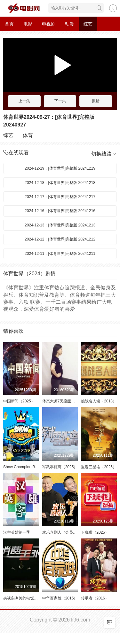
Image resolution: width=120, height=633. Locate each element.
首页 (9, 24)
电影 (27, 24)
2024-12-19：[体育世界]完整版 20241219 (60, 168)
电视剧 (48, 24)
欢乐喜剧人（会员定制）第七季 (69, 532)
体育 (28, 135)
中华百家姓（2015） (60, 598)
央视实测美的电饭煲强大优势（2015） (36, 598)
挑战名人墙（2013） (98, 401)
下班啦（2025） (95, 532)
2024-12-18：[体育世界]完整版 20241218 (60, 182)
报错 (96, 101)
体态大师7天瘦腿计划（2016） (68, 401)
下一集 (60, 101)
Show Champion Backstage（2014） (35, 467)
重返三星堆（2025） (98, 467)
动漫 (69, 24)
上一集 (24, 101)
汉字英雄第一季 (16, 532)
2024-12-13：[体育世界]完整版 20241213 (60, 225)
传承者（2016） (95, 598)
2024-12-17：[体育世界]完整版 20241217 (60, 196)
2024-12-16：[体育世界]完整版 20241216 (60, 211)
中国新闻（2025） (19, 401)
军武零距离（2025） (60, 467)
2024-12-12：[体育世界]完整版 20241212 (60, 239)
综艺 (88, 24)
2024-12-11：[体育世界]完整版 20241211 (60, 253)
